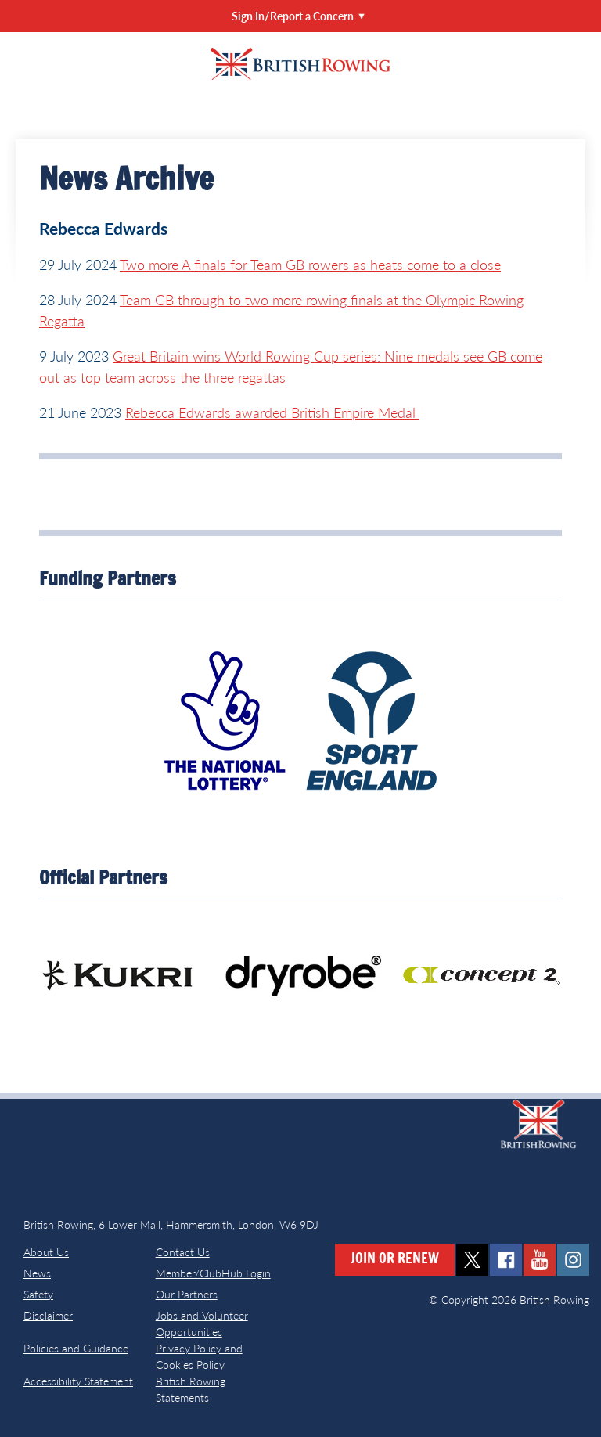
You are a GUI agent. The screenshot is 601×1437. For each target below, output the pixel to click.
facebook (506, 1260)
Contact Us (183, 1252)
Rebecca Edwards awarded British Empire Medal (272, 412)
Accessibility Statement (78, 1381)
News (37, 1273)
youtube (540, 1260)
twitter (472, 1260)
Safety (38, 1294)
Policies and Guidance (75, 1348)
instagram (573, 1260)
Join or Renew (395, 1259)
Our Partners (187, 1294)
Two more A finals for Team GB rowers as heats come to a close (310, 264)
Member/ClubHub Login (213, 1273)
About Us (46, 1252)
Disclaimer (48, 1315)
